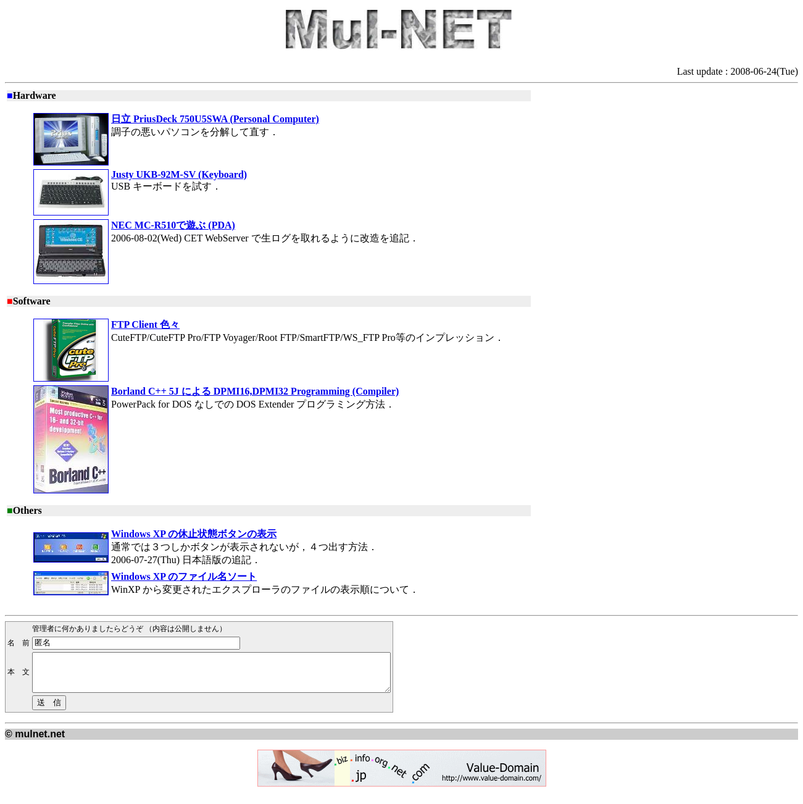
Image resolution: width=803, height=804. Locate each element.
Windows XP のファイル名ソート (184, 576)
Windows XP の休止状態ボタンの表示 (194, 534)
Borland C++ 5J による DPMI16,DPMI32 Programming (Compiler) (255, 391)
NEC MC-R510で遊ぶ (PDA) (173, 225)
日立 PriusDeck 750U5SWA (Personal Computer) (215, 119)
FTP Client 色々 (145, 324)
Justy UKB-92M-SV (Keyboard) (179, 174)
